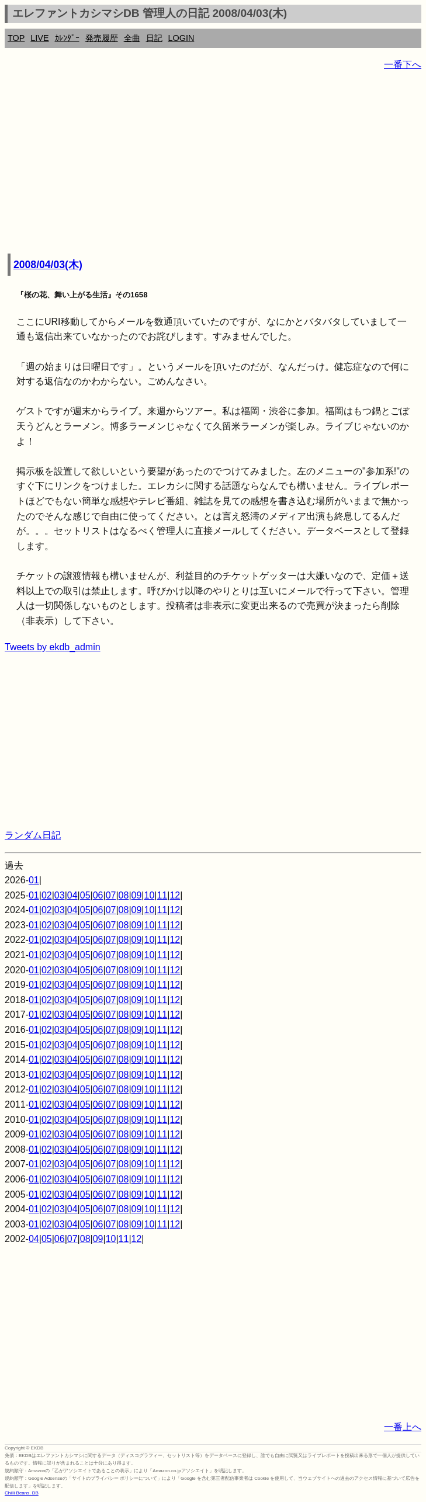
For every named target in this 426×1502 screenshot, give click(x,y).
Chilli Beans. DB (22, 1493)
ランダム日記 (33, 835)
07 (111, 895)
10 (149, 895)
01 (34, 880)
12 (174, 895)
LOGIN (181, 38)
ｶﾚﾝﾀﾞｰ (67, 38)
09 (136, 895)
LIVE (39, 38)
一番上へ (402, 1427)
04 (72, 895)
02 (46, 895)
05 (85, 895)
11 (162, 895)
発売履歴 (101, 38)
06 (98, 895)
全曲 (132, 38)
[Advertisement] (213, 163)
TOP (16, 38)
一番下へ (402, 65)
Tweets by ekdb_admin (53, 647)
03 (59, 895)
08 (124, 895)
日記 (154, 38)
